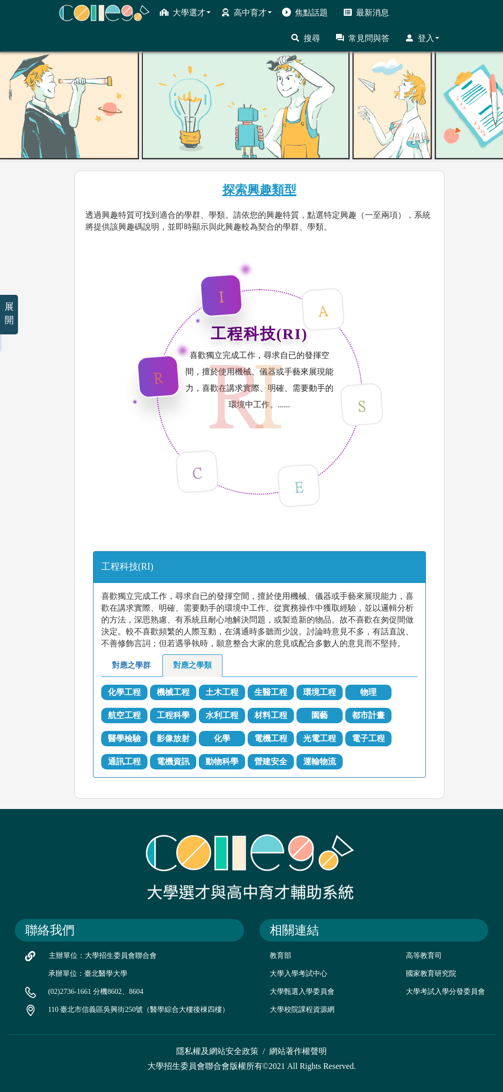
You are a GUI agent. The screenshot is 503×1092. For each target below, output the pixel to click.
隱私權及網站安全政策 (217, 1051)
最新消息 (366, 12)
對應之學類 (192, 665)
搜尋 (305, 38)
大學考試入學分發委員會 (445, 991)
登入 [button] (422, 38)
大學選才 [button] (185, 12)
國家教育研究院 (431, 973)
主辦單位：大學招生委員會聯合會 (103, 955)
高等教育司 (424, 955)
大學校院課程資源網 (302, 1009)
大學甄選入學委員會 (302, 991)
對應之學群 (131, 665)
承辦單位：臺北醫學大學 (87, 973)
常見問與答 (362, 38)
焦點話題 (305, 12)
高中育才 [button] (246, 12)
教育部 (280, 955)
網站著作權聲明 (298, 1051)
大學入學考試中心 (298, 973)
